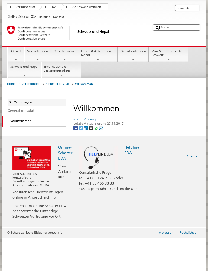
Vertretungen (38, 55)
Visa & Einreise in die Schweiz (168, 55)
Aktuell (16, 55)
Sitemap (193, 156)
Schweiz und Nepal (24, 71)
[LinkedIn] (86, 128)
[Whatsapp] (96, 128)
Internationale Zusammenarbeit (61, 71)
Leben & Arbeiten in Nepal (97, 55)
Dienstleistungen (133, 55)
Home (11, 84)
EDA (53, 7)
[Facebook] (76, 128)
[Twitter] (81, 128)
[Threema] (91, 128)
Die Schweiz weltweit (86, 7)
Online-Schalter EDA (65, 152)
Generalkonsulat (57, 84)
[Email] (101, 128)
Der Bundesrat (25, 7)
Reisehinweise (64, 55)
